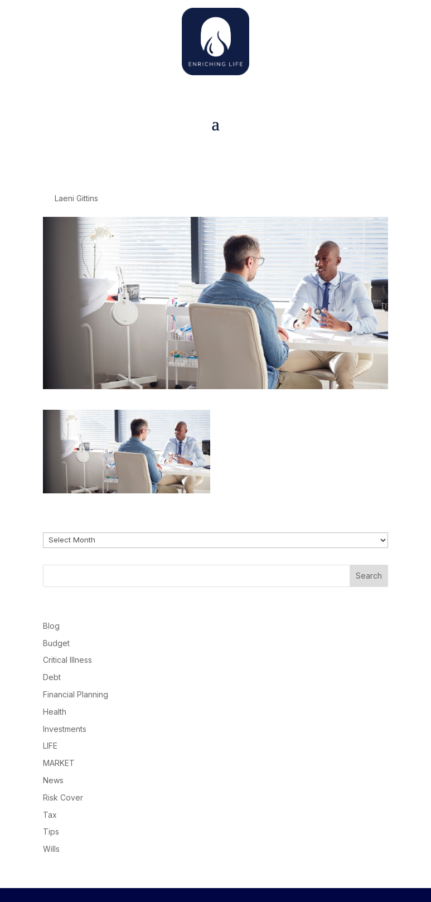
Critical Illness (67, 660)
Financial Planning (75, 694)
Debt (52, 677)
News (53, 780)
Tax (50, 814)
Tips (51, 831)
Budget (56, 643)
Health (54, 711)
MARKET (59, 763)
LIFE (50, 745)
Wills (51, 848)
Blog (51, 626)
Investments (64, 729)
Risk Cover (63, 797)
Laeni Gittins (76, 198)
